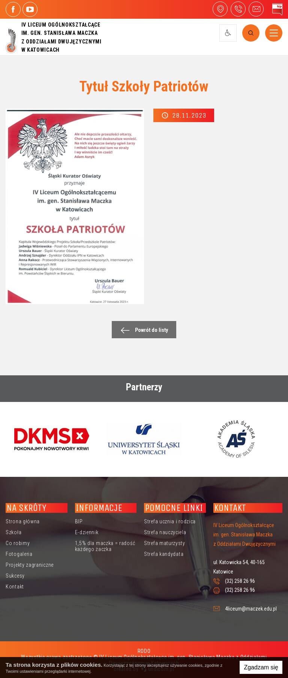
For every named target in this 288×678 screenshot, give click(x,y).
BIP (79, 521)
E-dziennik (87, 532)
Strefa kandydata (163, 554)
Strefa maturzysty (164, 543)
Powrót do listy (142, 330)
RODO (144, 651)
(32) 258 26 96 (240, 581)
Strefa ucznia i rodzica (170, 521)
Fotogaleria (19, 554)
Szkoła (13, 532)
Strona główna (23, 521)
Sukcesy (15, 576)
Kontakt (15, 587)
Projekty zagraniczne (30, 565)
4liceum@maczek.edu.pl (256, 8)
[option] (52, 439)
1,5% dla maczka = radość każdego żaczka (105, 546)
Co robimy (18, 543)
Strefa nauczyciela (165, 532)
